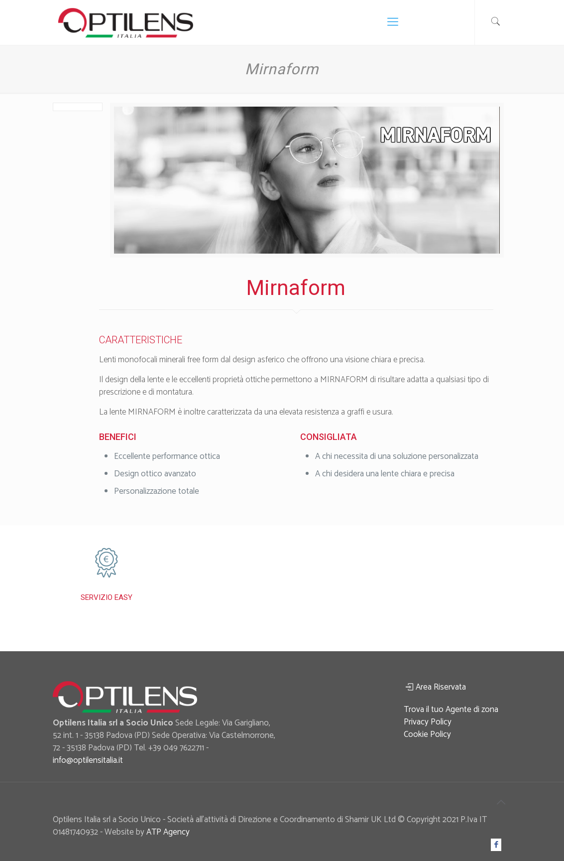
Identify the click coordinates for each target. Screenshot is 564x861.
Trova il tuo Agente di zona (451, 710)
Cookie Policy (427, 734)
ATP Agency (168, 832)
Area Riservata (441, 687)
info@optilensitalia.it (88, 760)
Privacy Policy (427, 722)
